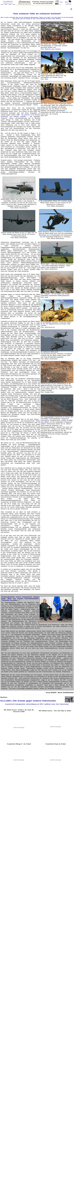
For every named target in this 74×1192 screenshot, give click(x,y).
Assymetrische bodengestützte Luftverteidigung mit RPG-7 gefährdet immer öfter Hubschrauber (37, 704)
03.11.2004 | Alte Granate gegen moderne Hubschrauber (28, 701)
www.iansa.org (50, 327)
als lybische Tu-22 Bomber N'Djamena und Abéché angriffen (20, 115)
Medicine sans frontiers (53, 49)
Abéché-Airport (46, 383)
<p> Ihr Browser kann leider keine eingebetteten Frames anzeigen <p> (37, 3)
